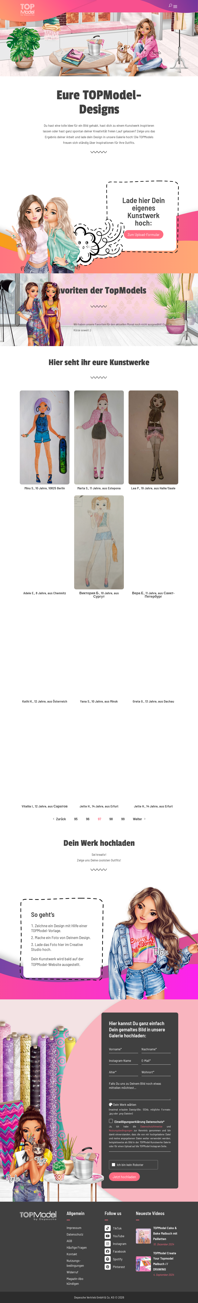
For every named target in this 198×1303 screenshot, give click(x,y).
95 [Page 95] (76, 819)
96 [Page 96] (87, 819)
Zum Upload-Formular (144, 234)
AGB (69, 1241)
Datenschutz (75, 1234)
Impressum (74, 1228)
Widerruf (72, 1272)
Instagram (115, 1244)
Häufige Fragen (77, 1247)
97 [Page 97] (99, 819)
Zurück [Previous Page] (59, 819)
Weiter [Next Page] (139, 819)
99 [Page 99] (123, 819)
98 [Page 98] (111, 819)
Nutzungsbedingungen (121, 1130)
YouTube (114, 1236)
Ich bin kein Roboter (130, 1164)
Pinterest (115, 1267)
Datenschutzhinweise (151, 1126)
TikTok (113, 1228)
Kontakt (72, 1254)
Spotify (113, 1259)
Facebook (115, 1251)
